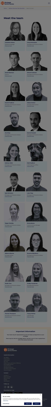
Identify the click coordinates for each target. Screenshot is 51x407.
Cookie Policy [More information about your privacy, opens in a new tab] (5, 400)
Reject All (28, 403)
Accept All (37, 403)
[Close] (40, 395)
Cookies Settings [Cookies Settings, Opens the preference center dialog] (6, 403)
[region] (21, 400)
